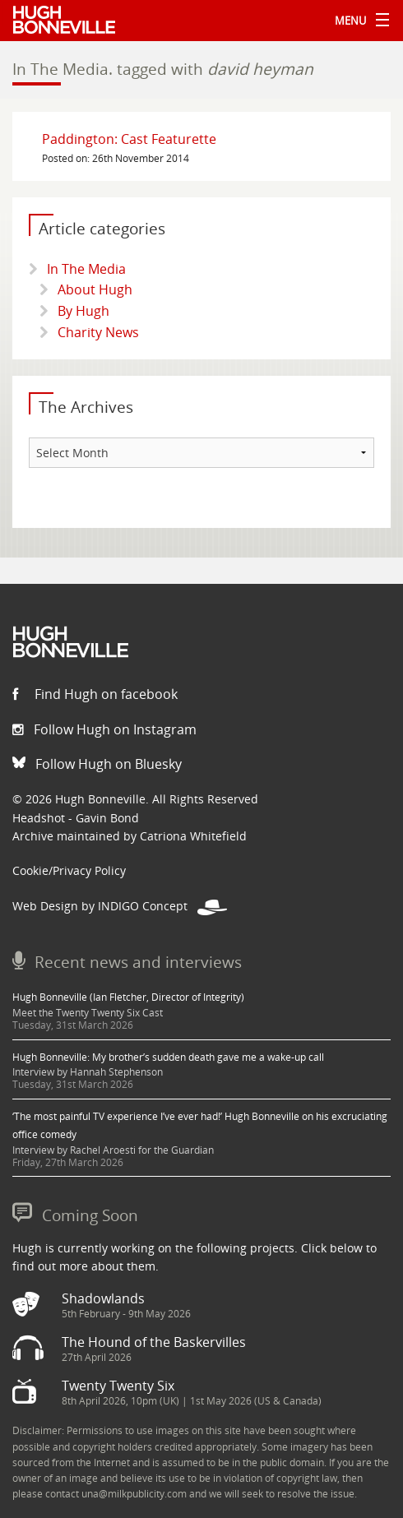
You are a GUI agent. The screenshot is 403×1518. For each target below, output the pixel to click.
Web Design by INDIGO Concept (119, 906)
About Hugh (95, 289)
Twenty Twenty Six (118, 1385)
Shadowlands (103, 1298)
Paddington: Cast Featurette (129, 139)
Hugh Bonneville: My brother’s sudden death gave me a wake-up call (168, 1057)
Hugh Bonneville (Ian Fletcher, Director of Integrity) (128, 997)
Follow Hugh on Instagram (104, 729)
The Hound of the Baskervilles (154, 1342)
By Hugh (83, 311)
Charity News (98, 332)
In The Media (86, 269)
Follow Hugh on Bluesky (97, 764)
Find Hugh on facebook (95, 694)
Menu (358, 20)
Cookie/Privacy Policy (69, 870)
